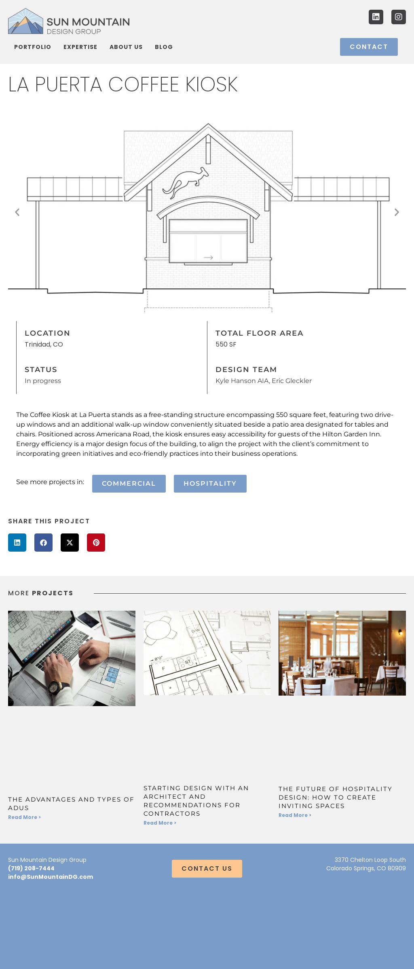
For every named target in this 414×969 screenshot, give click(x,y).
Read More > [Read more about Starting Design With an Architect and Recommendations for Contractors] (160, 822)
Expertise (80, 47)
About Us (126, 47)
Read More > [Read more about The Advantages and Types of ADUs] (24, 817)
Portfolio (32, 47)
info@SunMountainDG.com (50, 877)
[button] (17, 212)
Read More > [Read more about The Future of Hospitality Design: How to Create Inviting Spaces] (295, 815)
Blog (164, 47)
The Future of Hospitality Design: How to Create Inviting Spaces (336, 797)
